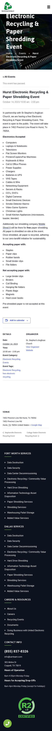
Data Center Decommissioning (22, 473)
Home (9, 53)
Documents (12, 625)
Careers (11, 614)
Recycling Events (15, 619)
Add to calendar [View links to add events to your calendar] (17, 320)
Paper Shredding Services (20, 501)
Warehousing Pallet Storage (20, 512)
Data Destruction (15, 462)
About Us (11, 608)
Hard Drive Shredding (17, 487)
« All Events (9, 77)
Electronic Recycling (11, 370)
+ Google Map (36, 425)
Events (22, 53)
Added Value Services (18, 518)
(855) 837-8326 (16, 651)
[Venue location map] (26, 394)
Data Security (13, 468)
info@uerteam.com (13, 657)
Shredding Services (16, 507)
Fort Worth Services (17, 453)
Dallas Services (14, 526)
